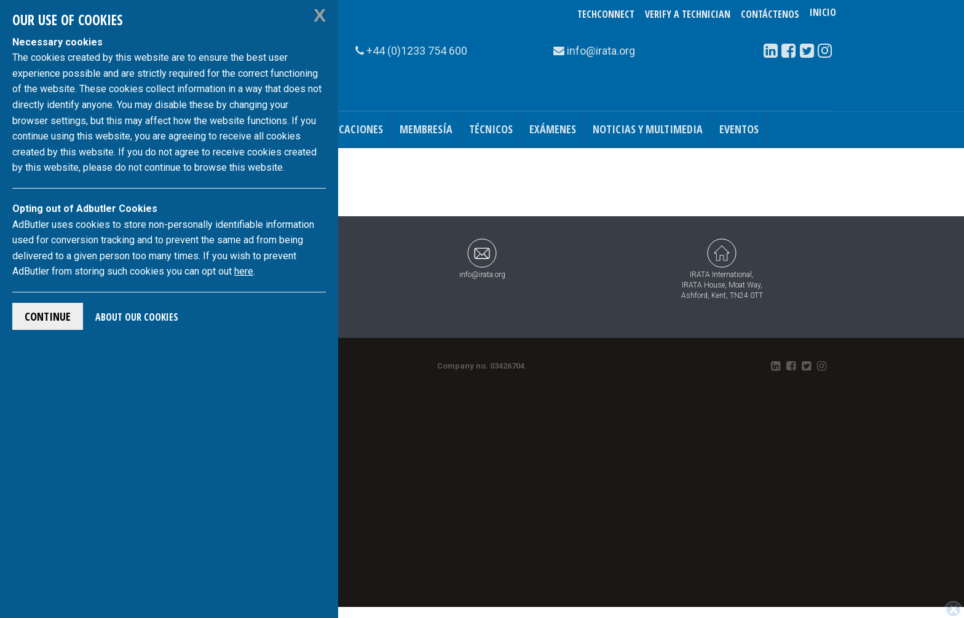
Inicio (823, 14)
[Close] (953, 609)
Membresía (426, 129)
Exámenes (552, 129)
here (243, 271)
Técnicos (491, 129)
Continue (48, 316)
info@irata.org (482, 258)
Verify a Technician (687, 14)
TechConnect (605, 14)
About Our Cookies (136, 317)
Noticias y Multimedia (648, 129)
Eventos (739, 129)
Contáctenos (770, 14)
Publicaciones (348, 129)
